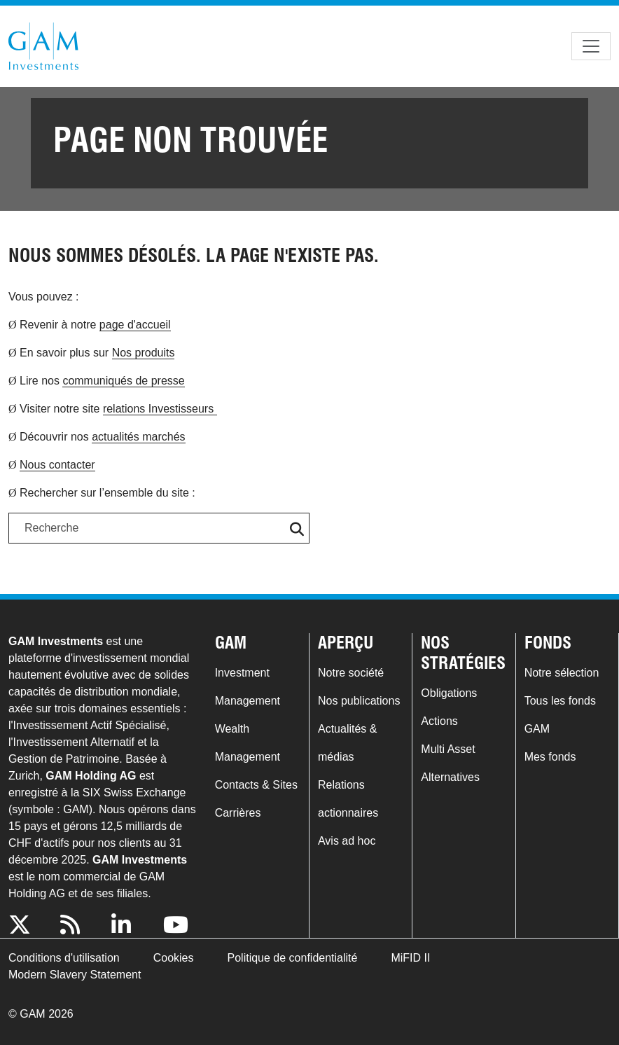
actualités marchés (138, 437)
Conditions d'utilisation (64, 958)
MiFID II (410, 958)
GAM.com (43, 46)
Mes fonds (550, 757)
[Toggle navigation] (591, 46)
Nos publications (359, 701)
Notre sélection (561, 673)
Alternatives (450, 777)
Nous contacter (57, 465)
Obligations (449, 693)
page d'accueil (135, 325)
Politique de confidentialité (293, 958)
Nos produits (143, 353)
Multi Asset (448, 749)
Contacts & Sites (256, 785)
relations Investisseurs (160, 409)
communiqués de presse (123, 381)
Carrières (238, 813)
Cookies (173, 958)
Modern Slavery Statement (74, 975)
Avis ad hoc (346, 841)
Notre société (351, 673)
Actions (439, 721)
